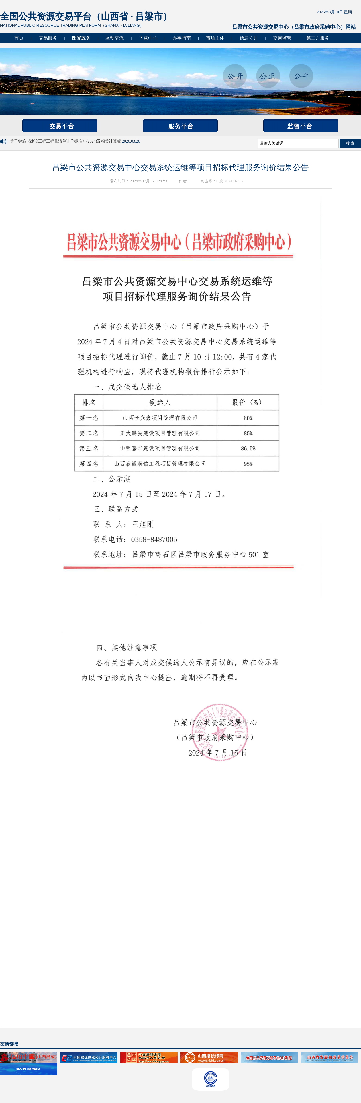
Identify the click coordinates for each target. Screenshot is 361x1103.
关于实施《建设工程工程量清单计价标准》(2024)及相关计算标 (66, 141)
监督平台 (300, 125)
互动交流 (114, 38)
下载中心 (148, 38)
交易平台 (59, 125)
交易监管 (282, 38)
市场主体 (215, 38)
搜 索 (350, 143)
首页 (18, 38)
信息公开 (249, 38)
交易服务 (48, 38)
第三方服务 (317, 38)
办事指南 (181, 38)
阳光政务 (81, 38)
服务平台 (180, 125)
